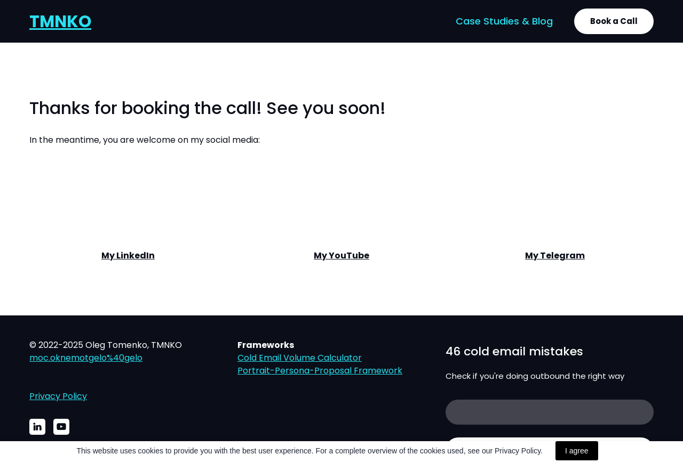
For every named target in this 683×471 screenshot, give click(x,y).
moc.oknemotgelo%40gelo (85, 358)
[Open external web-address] (128, 206)
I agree (577, 450)
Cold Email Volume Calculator (299, 358)
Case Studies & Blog (504, 21)
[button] (614, 21)
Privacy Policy (58, 396)
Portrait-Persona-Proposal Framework (319, 370)
